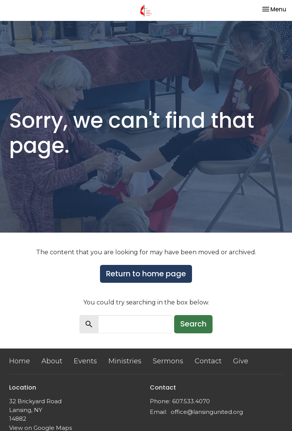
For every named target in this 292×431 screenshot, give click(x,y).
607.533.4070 (191, 401)
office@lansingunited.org (207, 411)
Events (85, 361)
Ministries (124, 361)
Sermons (168, 361)
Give (240, 361)
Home (19, 361)
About (51, 361)
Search (193, 323)
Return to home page (146, 273)
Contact (208, 361)
